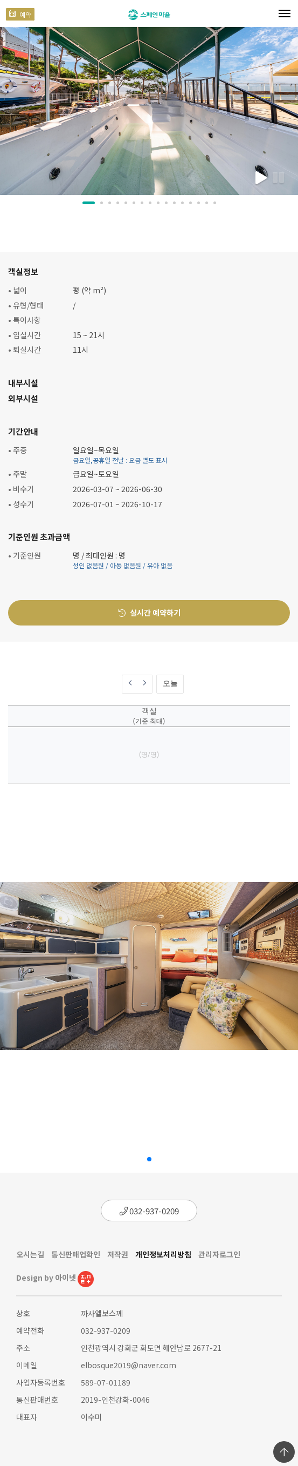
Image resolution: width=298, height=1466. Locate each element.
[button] (88, 202)
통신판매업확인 (75, 1254)
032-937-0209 (149, 1210)
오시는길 (30, 1254)
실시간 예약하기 (149, 612)
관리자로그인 (219, 1254)
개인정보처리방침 (163, 1254)
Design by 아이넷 (55, 1277)
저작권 (117, 1254)
